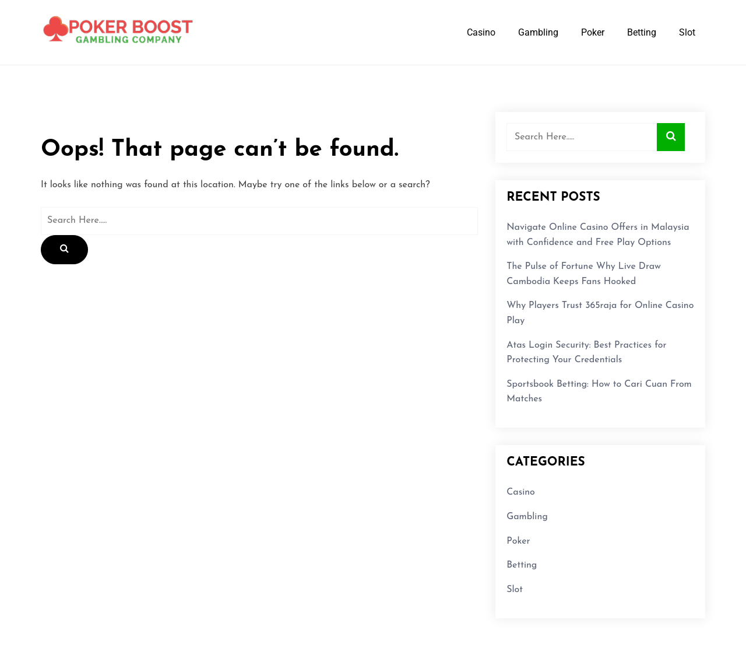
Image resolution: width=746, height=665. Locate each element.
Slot (687, 32)
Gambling (538, 32)
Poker (592, 32)
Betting (641, 32)
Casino (481, 32)
